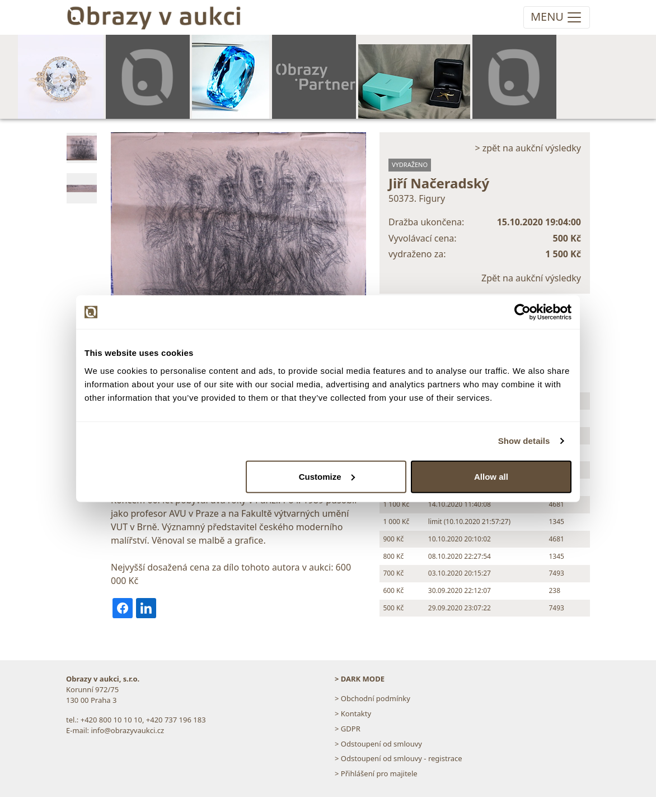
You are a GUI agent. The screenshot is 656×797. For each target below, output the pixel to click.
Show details (524, 441)
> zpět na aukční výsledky (528, 148)
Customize (327, 476)
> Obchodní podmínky (372, 698)
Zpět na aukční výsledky (531, 278)
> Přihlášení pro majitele (376, 773)
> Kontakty (353, 713)
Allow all (491, 476)
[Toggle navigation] (556, 17)
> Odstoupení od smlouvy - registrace (398, 758)
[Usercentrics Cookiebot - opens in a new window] (522, 312)
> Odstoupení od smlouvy (378, 744)
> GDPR (347, 729)
